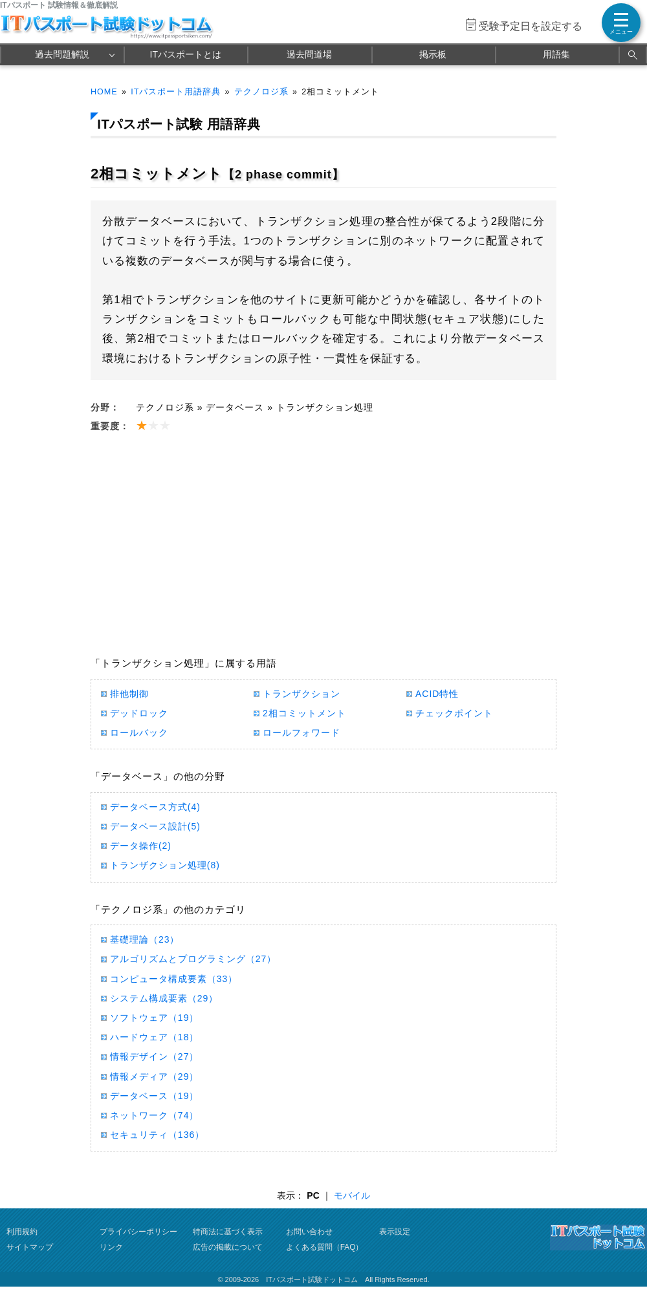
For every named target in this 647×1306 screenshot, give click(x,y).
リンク (111, 1247)
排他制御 (129, 694)
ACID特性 (437, 694)
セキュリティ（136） (157, 1134)
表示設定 (394, 1231)
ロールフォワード (301, 732)
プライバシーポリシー (138, 1231)
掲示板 (432, 54)
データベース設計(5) (155, 826)
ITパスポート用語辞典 (176, 91)
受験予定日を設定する (530, 26)
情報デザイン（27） (154, 1056)
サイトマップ (29, 1247)
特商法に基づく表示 (228, 1231)
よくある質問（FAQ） (325, 1247)
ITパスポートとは (185, 54)
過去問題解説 (62, 54)
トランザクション (301, 694)
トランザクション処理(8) (165, 865)
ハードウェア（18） (154, 1037)
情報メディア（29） (154, 1076)
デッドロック (139, 713)
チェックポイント (454, 713)
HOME (104, 91)
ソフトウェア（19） (154, 1017)
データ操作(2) (140, 845)
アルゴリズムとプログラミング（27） (193, 959)
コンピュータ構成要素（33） (173, 979)
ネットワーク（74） (154, 1115)
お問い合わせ (309, 1231)
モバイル (352, 1195)
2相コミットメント (304, 713)
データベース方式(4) (155, 807)
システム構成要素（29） (164, 998)
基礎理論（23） (144, 939)
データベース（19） (154, 1096)
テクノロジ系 (261, 91)
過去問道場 (309, 54)
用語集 (556, 54)
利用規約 (22, 1231)
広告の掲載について (228, 1247)
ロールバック (139, 732)
